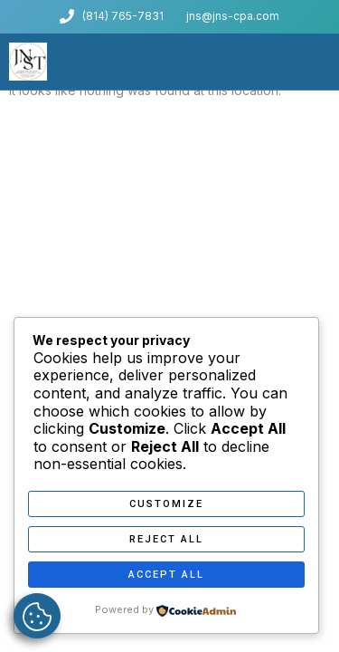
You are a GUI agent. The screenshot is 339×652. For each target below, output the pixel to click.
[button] (325, 62)
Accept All (166, 574)
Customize (166, 504)
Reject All (166, 539)
